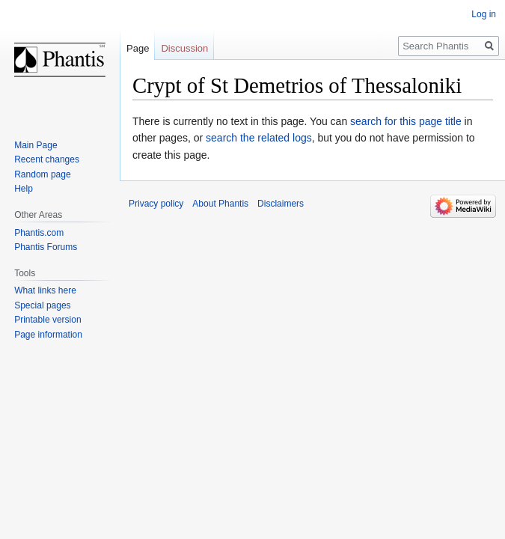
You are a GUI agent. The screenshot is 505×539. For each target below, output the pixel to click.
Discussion (184, 48)
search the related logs (259, 138)
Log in (483, 14)
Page (137, 48)
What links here (45, 290)
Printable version (47, 319)
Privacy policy (156, 203)
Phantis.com (39, 233)
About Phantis (220, 203)
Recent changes (46, 159)
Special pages (42, 305)
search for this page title (406, 121)
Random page (42, 174)
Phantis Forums (45, 247)
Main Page (35, 145)
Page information (48, 334)
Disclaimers (280, 203)
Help (23, 188)
